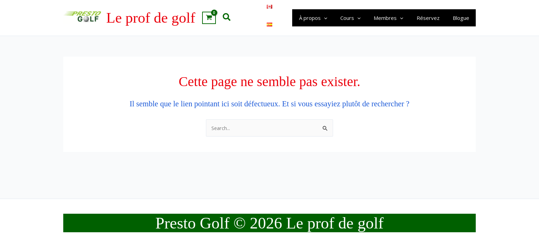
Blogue (462, 17)
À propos (326, 17)
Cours (360, 17)
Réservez (432, 17)
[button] (227, 18)
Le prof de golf (150, 18)
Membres (395, 17)
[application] (336, 17)
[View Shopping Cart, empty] (209, 18)
